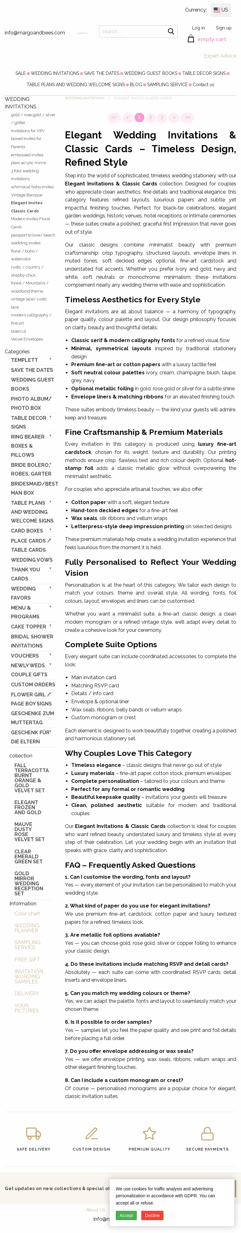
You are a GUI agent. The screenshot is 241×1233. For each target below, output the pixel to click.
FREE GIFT (27, 960)
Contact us (203, 84)
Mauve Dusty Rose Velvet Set (29, 831)
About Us (95, 1209)
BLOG (136, 84)
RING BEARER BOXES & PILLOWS (28, 446)
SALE (20, 73)
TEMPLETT (24, 360)
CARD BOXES (27, 531)
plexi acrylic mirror (28, 162)
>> (187, 117)
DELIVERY (26, 993)
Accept (126, 1215)
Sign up (224, 27)
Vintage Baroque (26, 195)
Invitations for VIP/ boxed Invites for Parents (28, 138)
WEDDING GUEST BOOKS (150, 73)
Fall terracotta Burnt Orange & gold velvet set (31, 777)
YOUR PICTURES (26, 1008)
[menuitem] (20, 73)
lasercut (18, 331)
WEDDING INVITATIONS (55, 73)
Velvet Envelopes (27, 339)
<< (114, 117)
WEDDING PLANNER (26, 928)
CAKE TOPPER (28, 627)
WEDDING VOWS (32, 560)
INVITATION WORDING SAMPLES (28, 977)
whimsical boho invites (32, 187)
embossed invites (27, 155)
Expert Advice (220, 56)
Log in (198, 27)
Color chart (27, 914)
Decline (152, 1215)
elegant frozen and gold (27, 807)
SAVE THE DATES (101, 73)
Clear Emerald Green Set (28, 857)
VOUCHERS (25, 656)
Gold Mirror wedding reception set (28, 884)
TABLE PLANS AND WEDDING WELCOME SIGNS (76, 84)
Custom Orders (33, 685)
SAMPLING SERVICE (167, 84)
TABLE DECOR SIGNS (204, 73)
